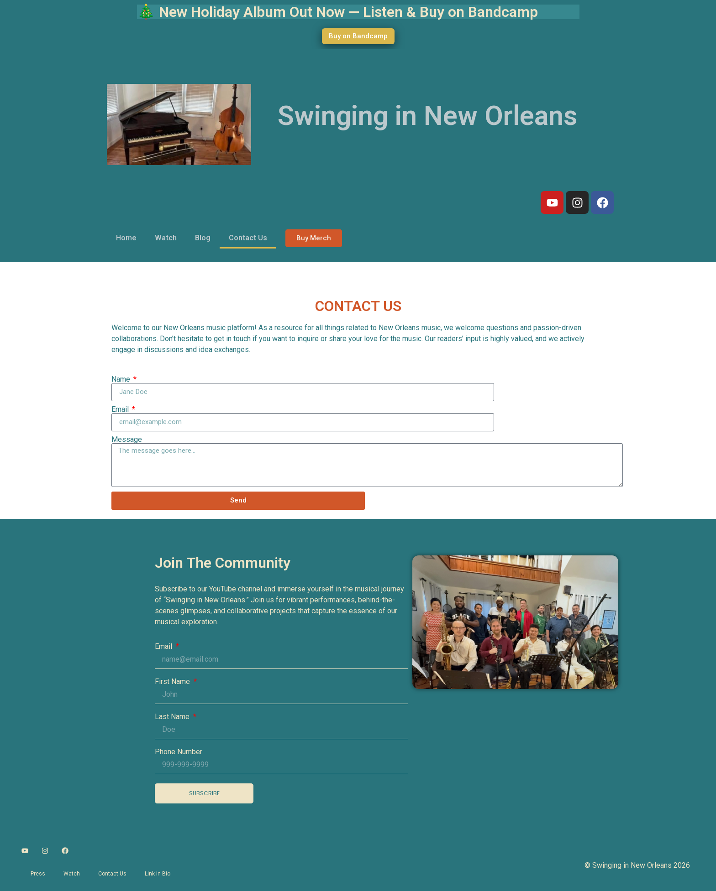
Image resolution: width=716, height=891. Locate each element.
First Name (173, 681)
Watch (166, 237)
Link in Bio (157, 873)
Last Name (173, 716)
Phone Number (178, 752)
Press (38, 873)
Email (121, 409)
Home (126, 237)
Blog (203, 237)
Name (121, 379)
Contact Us (248, 237)
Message (126, 439)
